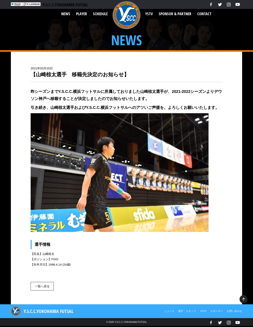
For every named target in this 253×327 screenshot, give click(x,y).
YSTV (149, 13)
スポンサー (216, 311)
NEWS (65, 13)
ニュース (169, 311)
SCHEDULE (100, 13)
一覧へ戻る (42, 286)
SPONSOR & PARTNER (175, 13)
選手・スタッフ (187, 311)
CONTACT (204, 13)
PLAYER (81, 13)
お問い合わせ (234, 311)
